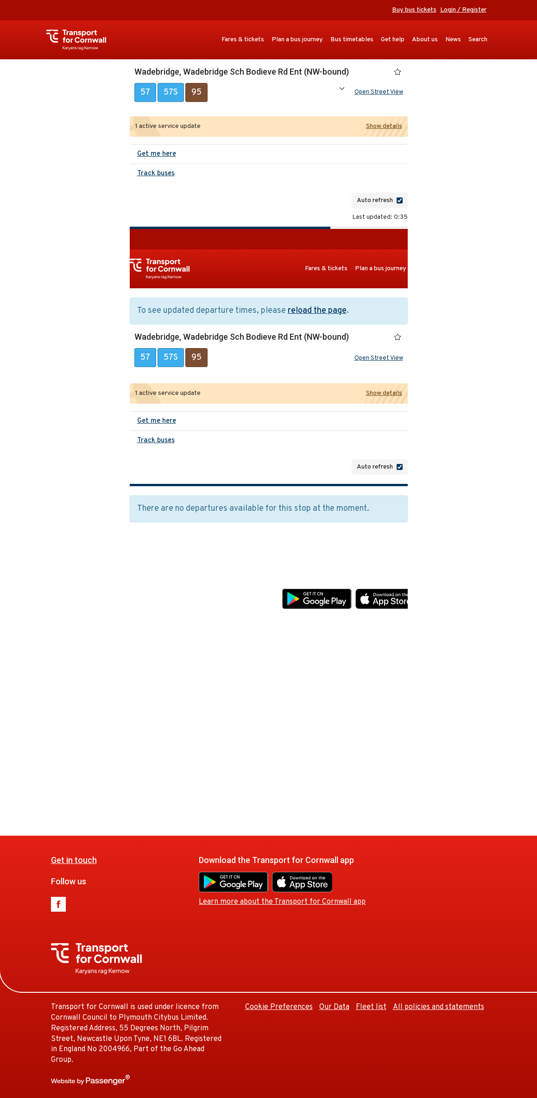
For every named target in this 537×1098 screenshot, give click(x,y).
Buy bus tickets (414, 10)
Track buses (156, 175)
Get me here (156, 156)
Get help (392, 40)
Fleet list (454, 725)
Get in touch (157, 579)
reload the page (317, 312)
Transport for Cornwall (80, 40)
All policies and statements (438, 1007)
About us (425, 40)
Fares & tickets (242, 40)
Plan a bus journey (297, 40)
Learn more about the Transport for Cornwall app (365, 620)
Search (477, 40)
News (453, 40)
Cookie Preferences (362, 725)
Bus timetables (351, 40)
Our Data (418, 725)
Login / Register (463, 10)
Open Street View (378, 93)
